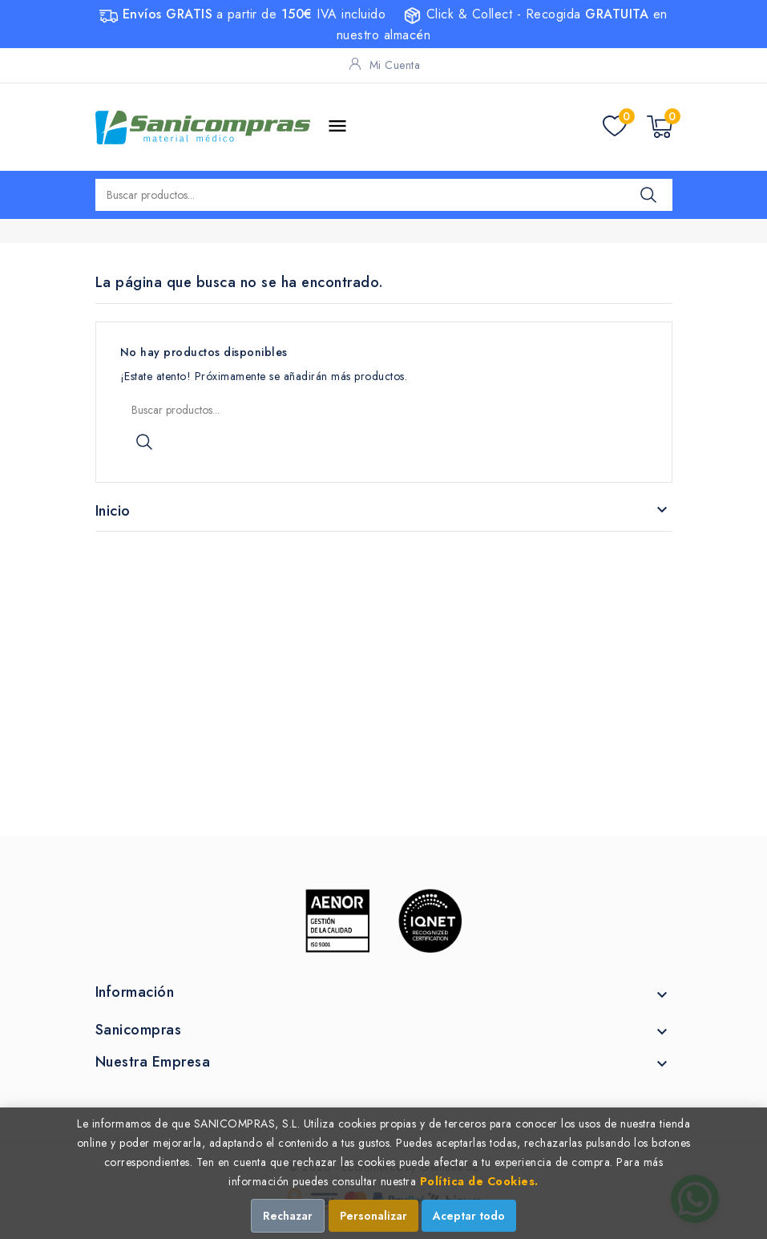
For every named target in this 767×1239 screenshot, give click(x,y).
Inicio (113, 510)
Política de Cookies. (479, 1181)
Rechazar (288, 1216)
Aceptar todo (469, 1216)
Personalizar (373, 1216)
